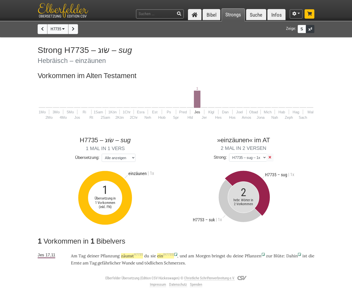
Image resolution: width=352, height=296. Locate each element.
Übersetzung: (87, 157)
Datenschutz (178, 284)
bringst (218, 256)
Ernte (76, 263)
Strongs (233, 15)
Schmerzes (174, 263)
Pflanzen (253, 256)
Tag (82, 256)
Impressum (158, 284)
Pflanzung (110, 256)
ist (304, 256)
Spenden (196, 284)
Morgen (203, 256)
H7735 (58, 28)
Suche (256, 15)
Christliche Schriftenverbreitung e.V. (209, 278)
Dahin (292, 256)
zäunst (132, 256)
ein (165, 256)
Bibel (212, 15)
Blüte (279, 256)
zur (269, 256)
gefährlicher (109, 263)
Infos (276, 15)
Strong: (220, 157)
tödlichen (153, 263)
